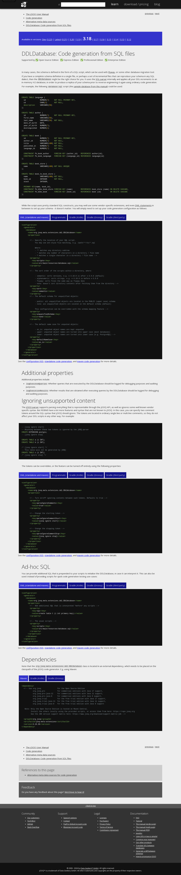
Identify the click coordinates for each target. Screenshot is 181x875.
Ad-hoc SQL (36, 565)
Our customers (33, 816)
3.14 (116, 39)
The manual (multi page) (145, 826)
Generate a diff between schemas (145, 851)
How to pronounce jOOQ (146, 855)
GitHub (30, 822)
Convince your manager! (145, 838)
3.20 (72, 39)
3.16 (102, 39)
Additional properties (47, 372)
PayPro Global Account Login (75, 822)
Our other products (144, 841)
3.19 (78, 39)
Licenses (103, 816)
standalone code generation (58, 360)
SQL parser (101, 79)
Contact (66, 819)
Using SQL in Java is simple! (146, 835)
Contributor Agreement (109, 829)
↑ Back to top (90, 804)
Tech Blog (31, 819)
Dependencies (39, 658)
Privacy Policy (105, 822)
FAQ (137, 816)
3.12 (129, 39)
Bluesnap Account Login (73, 826)
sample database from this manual (90, 86)
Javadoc (139, 832)
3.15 (109, 39)
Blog (157, 4)
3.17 (96, 39)
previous (149, 13)
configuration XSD (34, 360)
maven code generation (88, 360)
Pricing (136, 4)
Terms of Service (106, 826)
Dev (44, 39)
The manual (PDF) (143, 829)
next (157, 13)
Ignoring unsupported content (58, 399)
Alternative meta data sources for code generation (52, 773)
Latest (58, 39)
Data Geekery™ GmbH (90, 867)
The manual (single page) (146, 822)
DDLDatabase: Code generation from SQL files (48, 25)
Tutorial (139, 819)
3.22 (49, 39)
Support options (70, 816)
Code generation (34, 17)
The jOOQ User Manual (37, 14)
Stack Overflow (33, 826)
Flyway (111, 72)
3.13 (122, 39)
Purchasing (104, 819)
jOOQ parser (32, 406)
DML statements (143, 204)
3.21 (64, 39)
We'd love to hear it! (74, 790)
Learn (114, 4)
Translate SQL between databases (145, 845)
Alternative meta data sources (40, 21)
